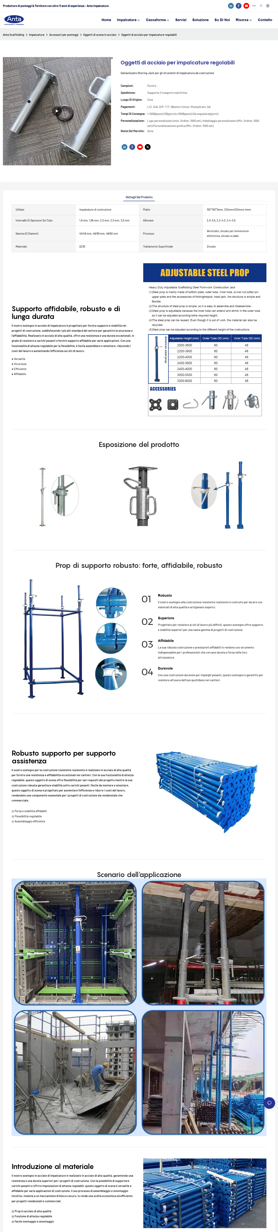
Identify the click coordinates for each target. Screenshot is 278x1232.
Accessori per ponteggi (63, 34)
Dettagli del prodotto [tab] (139, 197)
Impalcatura (36, 34)
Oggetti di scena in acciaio (99, 34)
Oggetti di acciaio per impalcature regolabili (149, 34)
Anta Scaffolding (13, 34)
